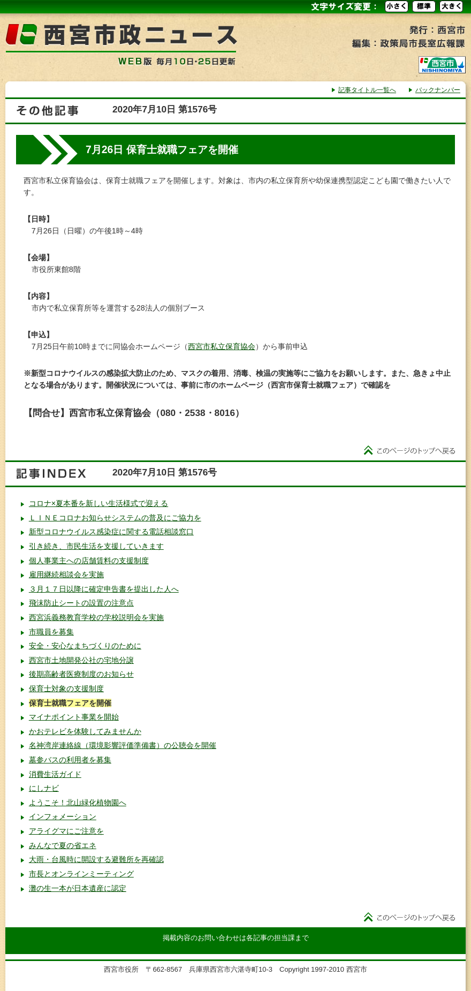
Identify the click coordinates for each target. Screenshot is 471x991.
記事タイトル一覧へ (367, 90)
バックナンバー (437, 90)
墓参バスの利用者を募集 (70, 759)
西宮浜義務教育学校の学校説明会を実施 (96, 617)
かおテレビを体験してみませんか (85, 731)
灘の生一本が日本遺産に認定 (77, 888)
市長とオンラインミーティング (81, 873)
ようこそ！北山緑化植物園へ (77, 802)
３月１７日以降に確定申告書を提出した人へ (104, 589)
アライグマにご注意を (66, 831)
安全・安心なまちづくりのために (85, 645)
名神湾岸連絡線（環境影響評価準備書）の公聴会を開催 (122, 745)
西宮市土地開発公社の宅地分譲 (81, 660)
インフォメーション (62, 816)
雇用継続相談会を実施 (66, 574)
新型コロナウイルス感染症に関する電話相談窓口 (111, 531)
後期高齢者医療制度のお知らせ (81, 674)
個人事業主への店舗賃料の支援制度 (89, 560)
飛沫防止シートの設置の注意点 (81, 603)
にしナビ (44, 788)
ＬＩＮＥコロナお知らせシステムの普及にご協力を (115, 517)
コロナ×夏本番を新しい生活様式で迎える (98, 503)
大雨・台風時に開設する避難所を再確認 (96, 859)
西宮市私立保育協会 (221, 346)
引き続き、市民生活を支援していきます (96, 546)
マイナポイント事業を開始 (74, 717)
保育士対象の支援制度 (66, 688)
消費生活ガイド (55, 774)
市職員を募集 (51, 631)
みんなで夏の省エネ (62, 845)
